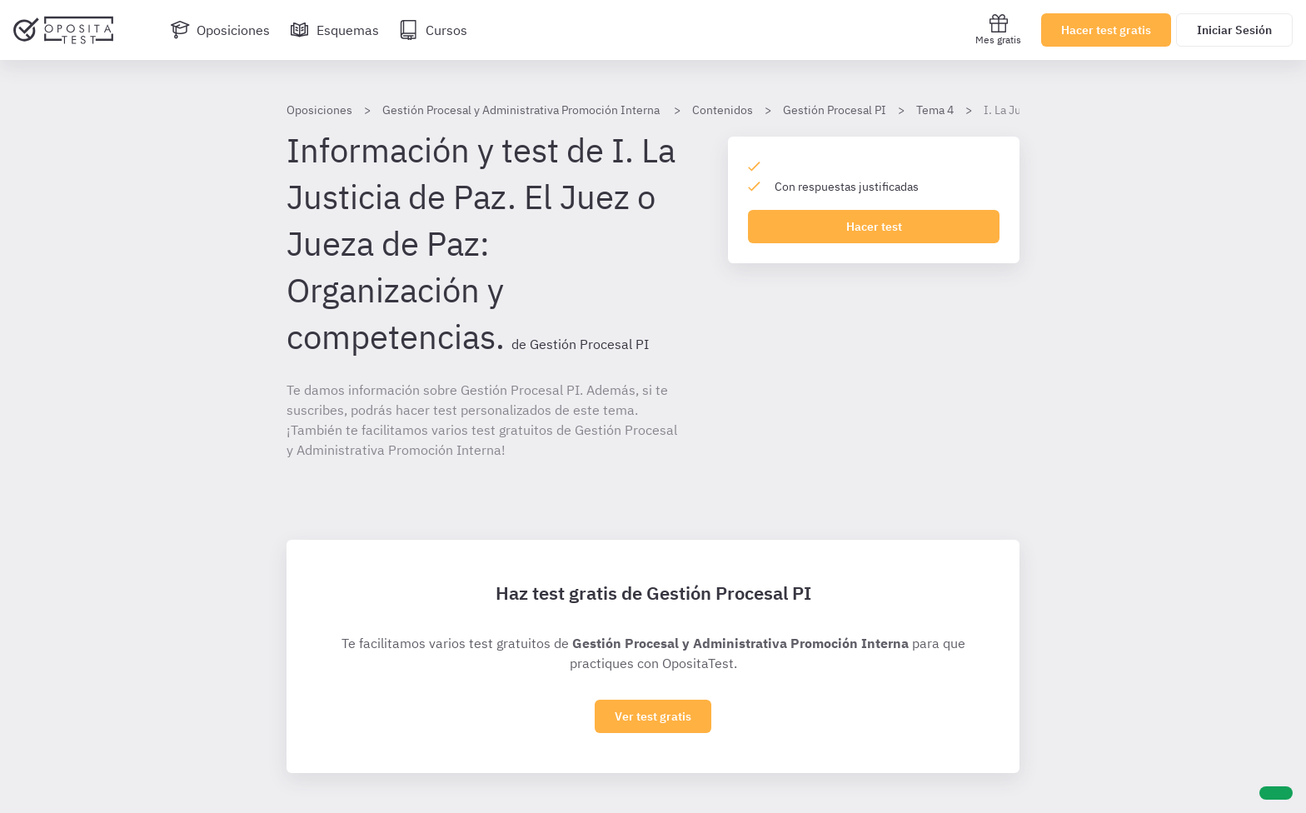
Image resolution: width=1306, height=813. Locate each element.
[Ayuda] (1276, 793)
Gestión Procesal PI (834, 109)
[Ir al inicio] (63, 30)
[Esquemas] (334, 30)
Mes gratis (998, 29)
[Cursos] (433, 30)
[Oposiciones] (220, 30)
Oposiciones (319, 109)
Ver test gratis (653, 716)
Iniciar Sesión (1234, 29)
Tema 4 (935, 109)
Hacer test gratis (1106, 29)
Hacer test (874, 226)
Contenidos (722, 109)
